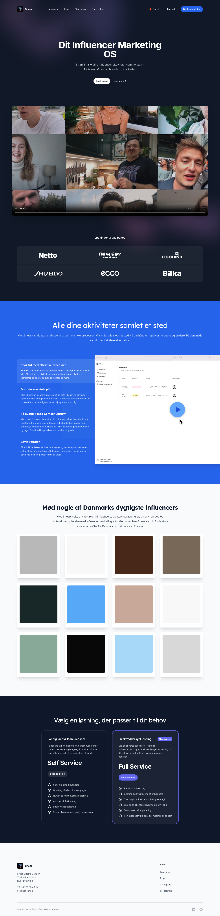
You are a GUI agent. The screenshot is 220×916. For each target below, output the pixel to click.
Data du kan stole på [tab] (35, 389)
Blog (66, 9)
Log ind (171, 9)
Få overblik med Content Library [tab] (43, 414)
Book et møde (128, 777)
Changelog (80, 9)
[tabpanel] (149, 409)
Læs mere (120, 81)
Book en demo (57, 773)
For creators (98, 9)
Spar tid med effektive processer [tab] (43, 365)
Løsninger (53, 9)
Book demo (102, 81)
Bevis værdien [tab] (30, 442)
